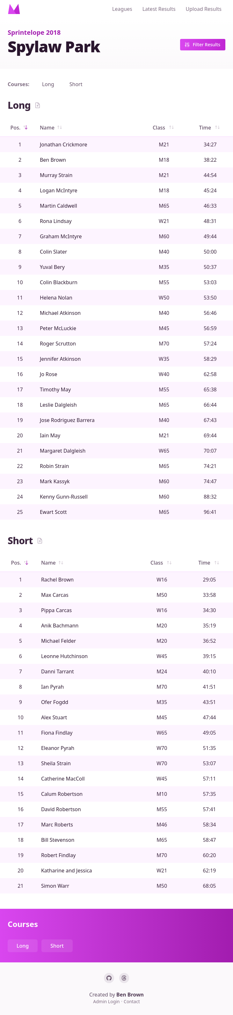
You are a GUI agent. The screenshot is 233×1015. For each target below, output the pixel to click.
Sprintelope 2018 (34, 32)
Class (164, 127)
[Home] (14, 9)
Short (76, 84)
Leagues (122, 8)
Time (210, 127)
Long (48, 84)
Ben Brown (130, 994)
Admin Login (107, 1001)
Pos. (20, 127)
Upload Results (204, 8)
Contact (132, 1001)
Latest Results (159, 8)
